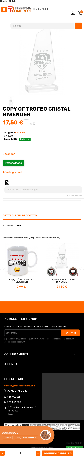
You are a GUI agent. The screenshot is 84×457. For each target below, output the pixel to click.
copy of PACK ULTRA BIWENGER (21, 280)
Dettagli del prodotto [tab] (20, 215)
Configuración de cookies (26, 437)
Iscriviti (70, 332)
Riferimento (8, 226)
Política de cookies (10, 433)
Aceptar (7, 437)
